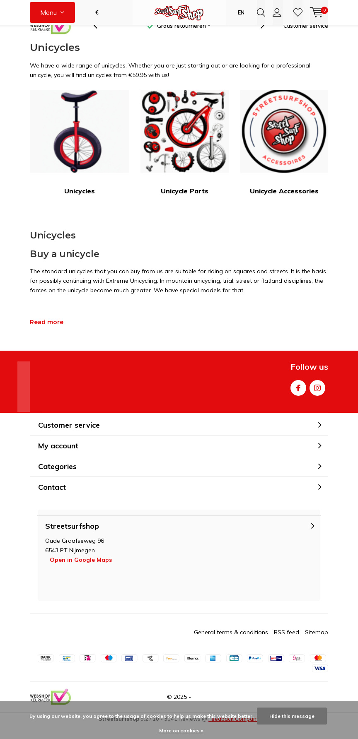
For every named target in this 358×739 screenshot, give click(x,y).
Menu (48, 12)
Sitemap (316, 645)
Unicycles (79, 155)
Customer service (305, 39)
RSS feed (286, 645)
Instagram (317, 399)
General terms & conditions (231, 645)
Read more (46, 335)
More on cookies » (181, 730)
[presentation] (100, 39)
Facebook (298, 399)
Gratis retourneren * (183, 39)
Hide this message (291, 716)
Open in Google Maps (81, 573)
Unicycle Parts (184, 155)
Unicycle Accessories (284, 155)
